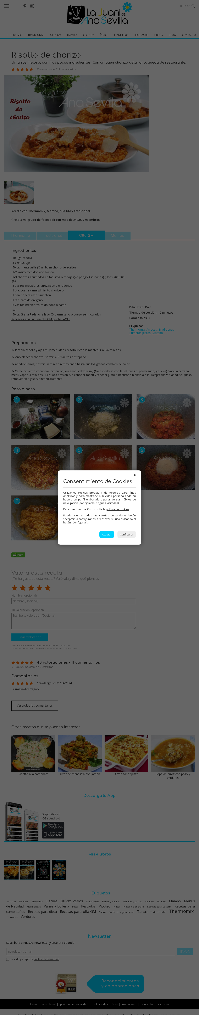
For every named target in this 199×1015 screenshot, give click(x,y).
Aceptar (107, 534)
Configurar (126, 534)
